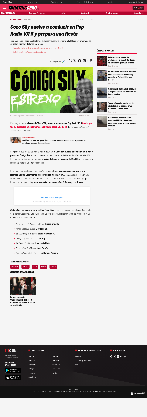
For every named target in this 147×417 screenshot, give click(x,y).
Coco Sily (14, 267)
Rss (76, 364)
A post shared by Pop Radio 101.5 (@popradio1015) (52, 201)
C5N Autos (55, 360)
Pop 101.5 (25, 267)
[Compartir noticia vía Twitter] (75, 60)
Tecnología (56, 364)
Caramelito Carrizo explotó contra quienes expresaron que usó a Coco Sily (38, 48)
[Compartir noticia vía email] (84, 60)
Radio (35, 267)
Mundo (54, 373)
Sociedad (31, 360)
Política (31, 356)
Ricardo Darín (138, 13)
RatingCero (26, 19)
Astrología (32, 377)
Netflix (63, 13)
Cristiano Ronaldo (112, 13)
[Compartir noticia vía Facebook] (79, 60)
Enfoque (31, 369)
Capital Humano (32, 2)
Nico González (85, 13)
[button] (91, 60)
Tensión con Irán (56, 2)
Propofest (110, 2)
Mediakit (78, 356)
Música (43, 267)
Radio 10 (53, 267)
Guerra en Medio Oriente (85, 2)
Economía (31, 364)
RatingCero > (15, 19)
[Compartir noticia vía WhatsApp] (70, 60)
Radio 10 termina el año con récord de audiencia (29, 52)
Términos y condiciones (83, 360)
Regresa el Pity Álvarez (37, 13)
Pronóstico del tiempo (136, 2)
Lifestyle (55, 356)
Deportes (31, 373)
